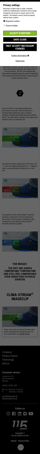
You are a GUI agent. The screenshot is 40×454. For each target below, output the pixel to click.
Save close (20, 39)
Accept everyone (20, 33)
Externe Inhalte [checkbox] (12, 25)
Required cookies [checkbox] (13, 21)
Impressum (20, 61)
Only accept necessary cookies (20, 47)
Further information (20, 55)
